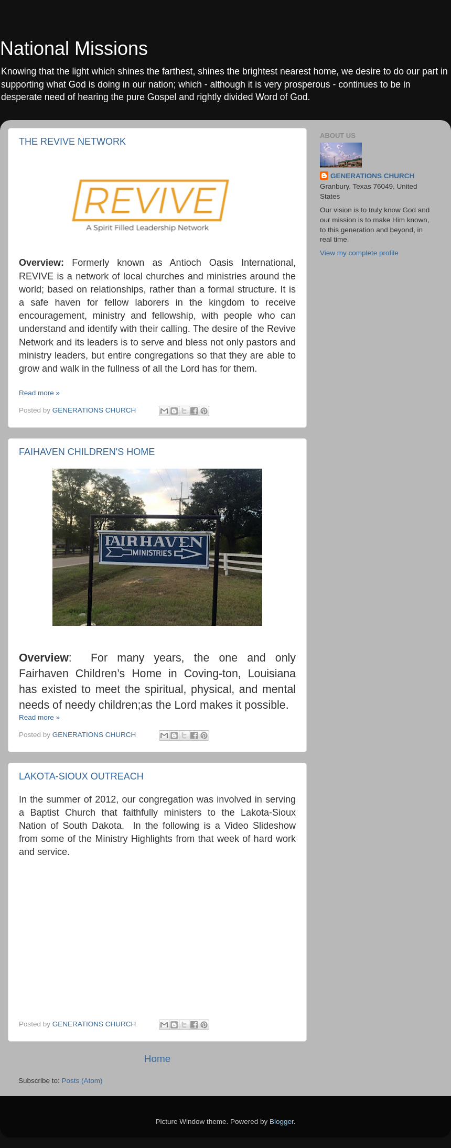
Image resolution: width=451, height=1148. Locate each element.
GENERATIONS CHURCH (372, 176)
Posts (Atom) (82, 1081)
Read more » (39, 393)
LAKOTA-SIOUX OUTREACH (81, 776)
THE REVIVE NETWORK (72, 141)
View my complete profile (359, 253)
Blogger (282, 1121)
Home (157, 1058)
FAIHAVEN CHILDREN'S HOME (87, 452)
